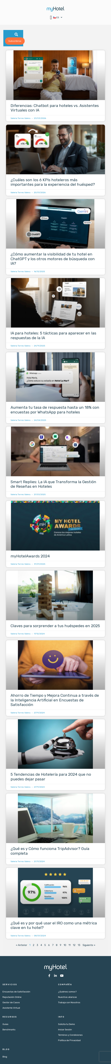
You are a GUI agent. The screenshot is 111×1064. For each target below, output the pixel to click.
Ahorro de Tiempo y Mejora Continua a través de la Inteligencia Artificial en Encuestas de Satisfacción (55, 701)
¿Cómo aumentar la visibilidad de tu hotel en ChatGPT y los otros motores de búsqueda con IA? (53, 259)
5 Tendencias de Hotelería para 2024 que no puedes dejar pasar (51, 777)
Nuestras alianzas (67, 997)
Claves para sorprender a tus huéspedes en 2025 (55, 626)
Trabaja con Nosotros (69, 1003)
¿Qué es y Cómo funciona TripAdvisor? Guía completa (50, 851)
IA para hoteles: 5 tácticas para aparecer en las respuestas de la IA (53, 336)
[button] (51, 17)
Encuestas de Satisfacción (16, 992)
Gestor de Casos (11, 1003)
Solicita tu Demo (66, 1025)
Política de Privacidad (69, 1041)
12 (74, 945)
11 (70, 945)
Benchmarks (9, 1030)
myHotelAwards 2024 (30, 556)
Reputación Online (12, 997)
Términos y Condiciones (70, 1035)
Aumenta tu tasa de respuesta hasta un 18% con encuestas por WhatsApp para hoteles (55, 410)
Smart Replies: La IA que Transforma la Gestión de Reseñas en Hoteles (53, 484)
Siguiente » (89, 945)
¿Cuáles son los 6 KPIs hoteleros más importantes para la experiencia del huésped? (53, 183)
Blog (5, 1057)
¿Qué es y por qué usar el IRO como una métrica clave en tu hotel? (54, 926)
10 (65, 945)
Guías (5, 1025)
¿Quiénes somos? (67, 992)
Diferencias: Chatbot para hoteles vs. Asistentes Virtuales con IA (55, 108)
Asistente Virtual (11, 1008)
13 (79, 945)
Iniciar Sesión (65, 1030)
